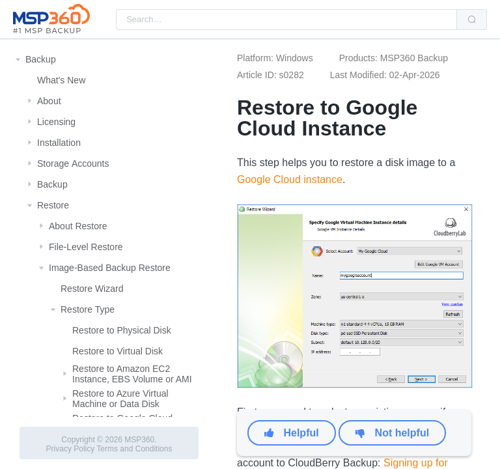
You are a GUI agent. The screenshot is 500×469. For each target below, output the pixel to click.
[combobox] (286, 19)
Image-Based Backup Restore (110, 268)
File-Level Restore (86, 247)
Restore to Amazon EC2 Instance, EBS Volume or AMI (132, 373)
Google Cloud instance (289, 179)
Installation (59, 142)
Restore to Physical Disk (121, 330)
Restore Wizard (92, 288)
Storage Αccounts (73, 163)
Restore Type (88, 309)
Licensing (56, 122)
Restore (53, 205)
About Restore (78, 226)
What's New (61, 80)
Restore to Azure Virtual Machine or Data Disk (120, 398)
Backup (40, 59)
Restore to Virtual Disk (117, 351)
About (49, 101)
